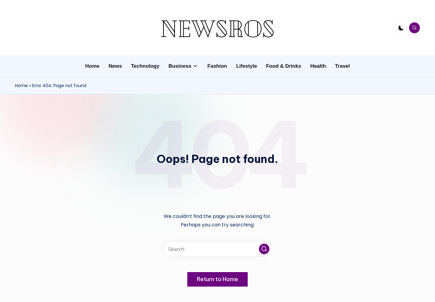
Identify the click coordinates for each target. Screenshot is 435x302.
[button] (264, 249)
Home (21, 86)
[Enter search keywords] (217, 249)
